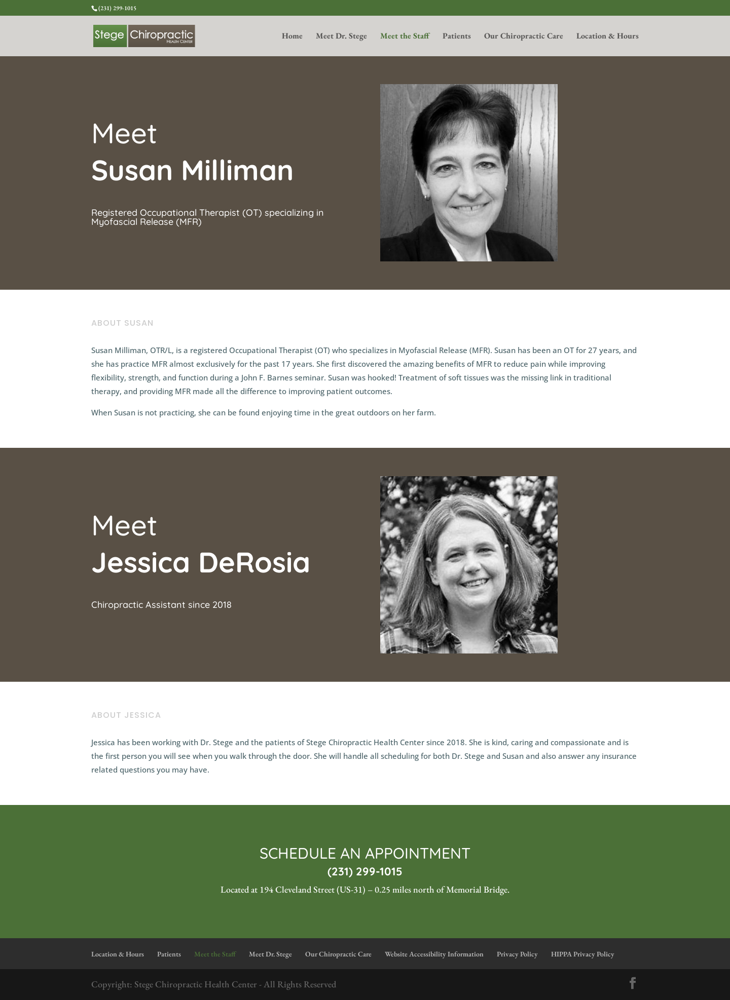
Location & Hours (607, 36)
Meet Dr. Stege (341, 36)
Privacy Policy (517, 953)
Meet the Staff (404, 36)
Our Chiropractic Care (523, 36)
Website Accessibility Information (434, 953)
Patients (457, 36)
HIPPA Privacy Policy (582, 953)
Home (292, 36)
